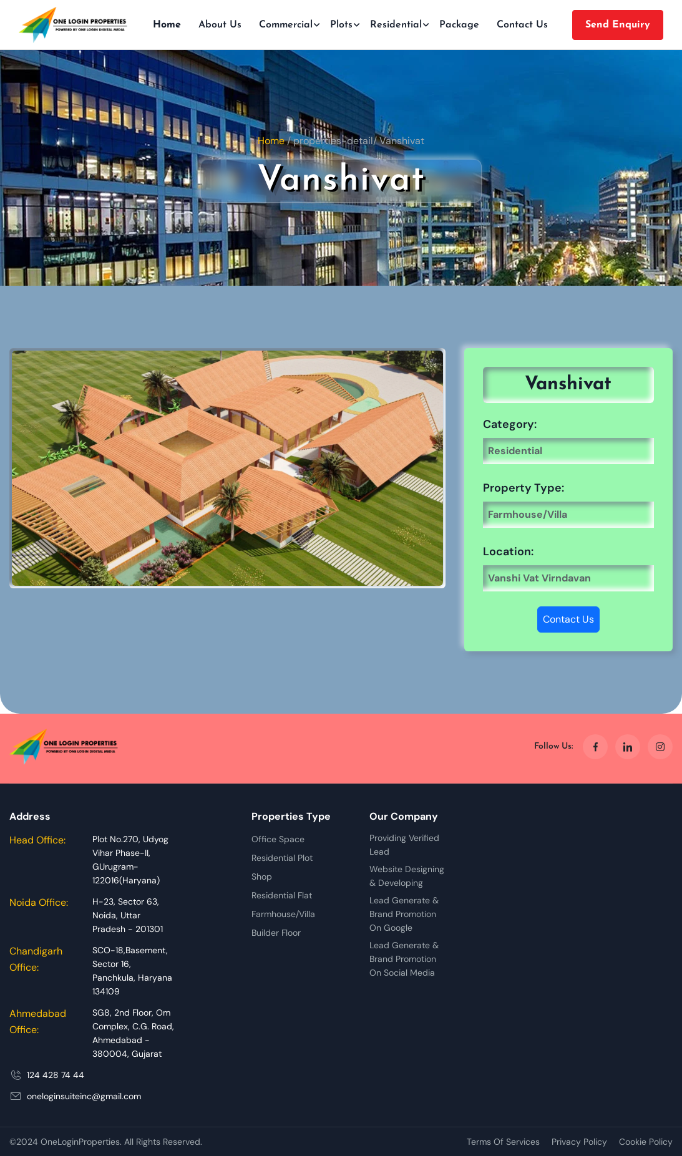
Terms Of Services (503, 1141)
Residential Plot (282, 857)
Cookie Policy (646, 1141)
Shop (261, 876)
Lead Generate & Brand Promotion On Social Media (404, 959)
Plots (341, 25)
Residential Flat (281, 895)
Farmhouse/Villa (283, 914)
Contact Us (522, 25)
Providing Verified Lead (404, 844)
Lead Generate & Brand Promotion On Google (404, 914)
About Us (219, 25)
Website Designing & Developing (406, 875)
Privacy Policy (579, 1141)
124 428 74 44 (55, 1075)
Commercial (286, 25)
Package (459, 25)
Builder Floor (276, 932)
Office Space (277, 839)
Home (167, 25)
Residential (396, 25)
